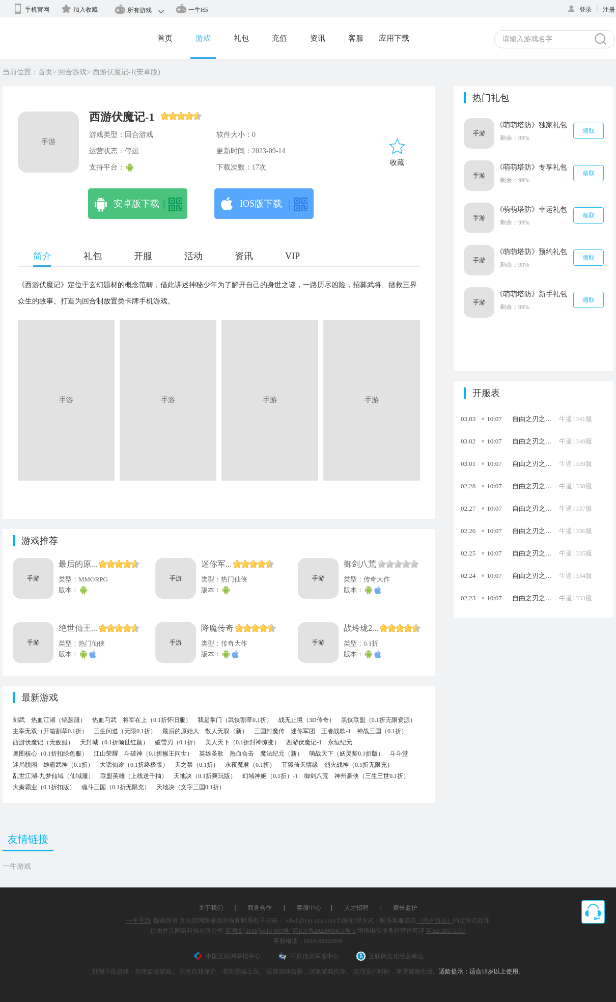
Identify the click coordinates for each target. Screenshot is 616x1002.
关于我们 (211, 907)
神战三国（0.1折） (382, 731)
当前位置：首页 (27, 72)
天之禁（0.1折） (197, 764)
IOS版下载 (264, 204)
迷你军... (216, 564)
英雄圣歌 (211, 753)
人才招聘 (356, 907)
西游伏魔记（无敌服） (43, 742)
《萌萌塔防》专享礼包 (531, 167)
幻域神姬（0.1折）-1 (270, 776)
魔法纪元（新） (281, 753)
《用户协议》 (434, 920)
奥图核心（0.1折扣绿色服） (50, 753)
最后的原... (78, 564)
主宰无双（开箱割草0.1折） (50, 731)
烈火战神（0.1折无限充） (358, 764)
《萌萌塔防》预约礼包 (531, 252)
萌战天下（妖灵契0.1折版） (346, 753)
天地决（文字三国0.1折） (190, 787)
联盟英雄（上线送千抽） (133, 776)
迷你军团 (303, 731)
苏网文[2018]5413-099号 (258, 930)
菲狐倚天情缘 (300, 764)
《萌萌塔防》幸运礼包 (531, 209)
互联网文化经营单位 (390, 956)
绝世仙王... (78, 628)
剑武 (19, 719)
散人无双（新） (226, 731)
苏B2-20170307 (446, 930)
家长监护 (405, 907)
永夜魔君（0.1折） (250, 764)
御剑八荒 (360, 564)
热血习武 (104, 719)
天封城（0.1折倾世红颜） (114, 742)
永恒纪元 (340, 742)
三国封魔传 (269, 731)
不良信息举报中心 (308, 956)
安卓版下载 (138, 204)
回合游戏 (72, 72)
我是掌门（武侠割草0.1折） (235, 719)
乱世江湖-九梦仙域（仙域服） (53, 776)
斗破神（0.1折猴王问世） (158, 753)
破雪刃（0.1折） (177, 742)
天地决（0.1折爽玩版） (205, 776)
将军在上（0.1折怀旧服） (157, 719)
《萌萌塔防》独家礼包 (531, 125)
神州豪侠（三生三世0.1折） (371, 776)
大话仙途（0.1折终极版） (134, 764)
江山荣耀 (106, 753)
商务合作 (259, 907)
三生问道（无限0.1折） (125, 731)
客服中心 (309, 907)
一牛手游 (138, 920)
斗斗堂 (399, 753)
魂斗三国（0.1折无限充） (115, 787)
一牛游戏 (17, 866)
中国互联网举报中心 (227, 956)
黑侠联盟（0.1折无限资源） (378, 719)
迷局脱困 (25, 764)
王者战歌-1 (336, 731)
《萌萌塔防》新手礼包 (531, 294)
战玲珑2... (361, 628)
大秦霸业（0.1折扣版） (44, 787)
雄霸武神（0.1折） (68, 764)
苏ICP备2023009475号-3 (324, 930)
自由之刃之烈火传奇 (542, 419)
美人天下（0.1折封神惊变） (242, 742)
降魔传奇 (217, 628)
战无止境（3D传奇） (306, 719)
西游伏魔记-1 (304, 742)
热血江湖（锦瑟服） (58, 719)
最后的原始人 (180, 731)
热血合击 (242, 753)
